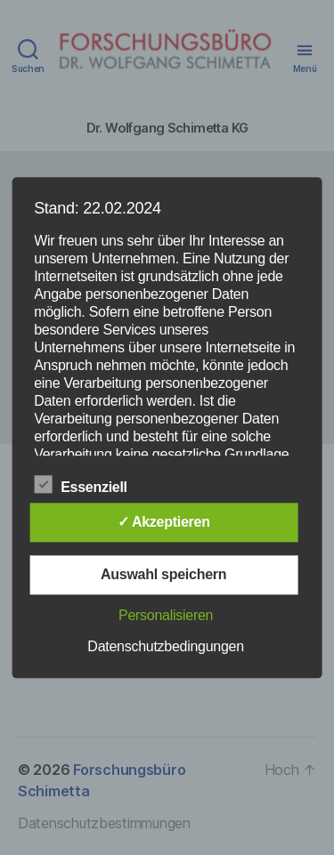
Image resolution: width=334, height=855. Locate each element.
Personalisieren (165, 615)
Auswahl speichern (163, 574)
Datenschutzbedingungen (165, 646)
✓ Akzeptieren (164, 521)
